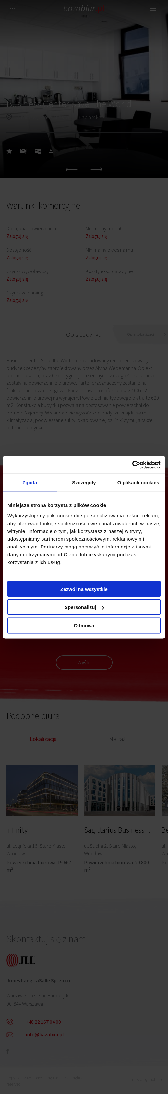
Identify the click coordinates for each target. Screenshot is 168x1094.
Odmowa (84, 625)
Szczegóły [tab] (84, 482)
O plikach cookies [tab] (138, 482)
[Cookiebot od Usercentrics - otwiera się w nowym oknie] (132, 464)
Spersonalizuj (84, 607)
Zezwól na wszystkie (84, 588)
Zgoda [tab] (29, 482)
